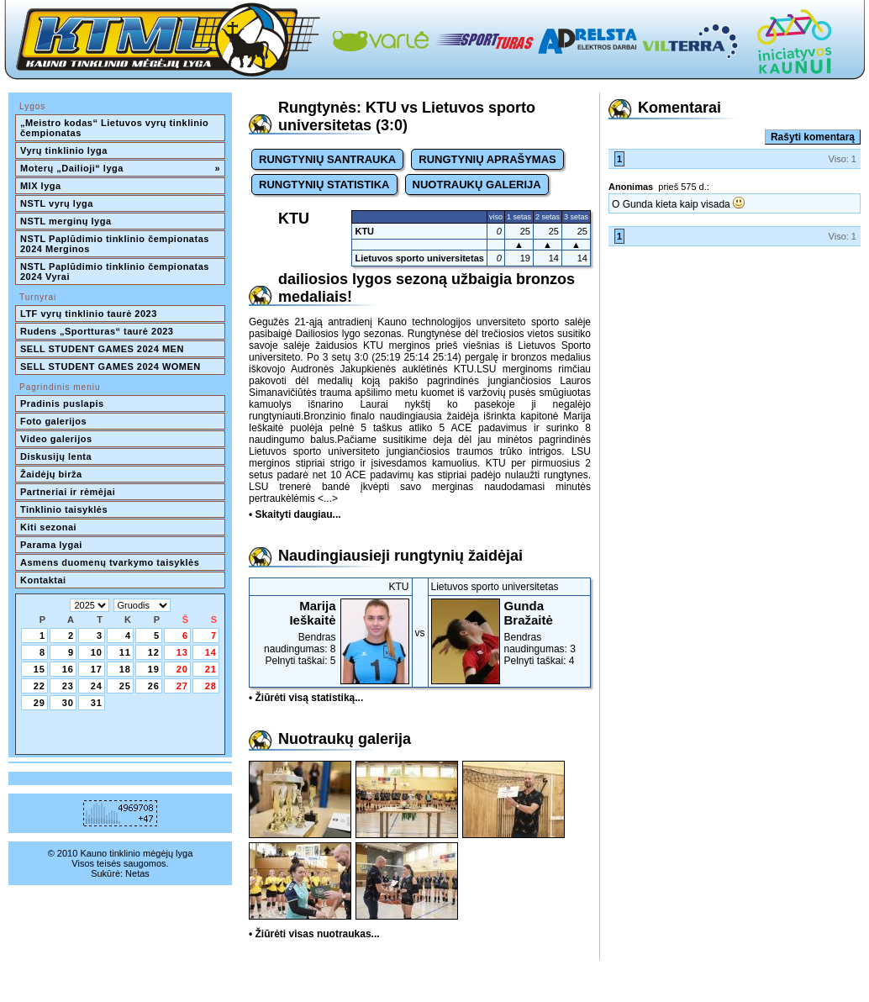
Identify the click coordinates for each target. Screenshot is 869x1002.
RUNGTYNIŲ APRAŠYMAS (487, 159)
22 (39, 686)
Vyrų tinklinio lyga (64, 150)
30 (68, 703)
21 (211, 669)
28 (211, 686)
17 (97, 669)
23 (68, 686)
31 (97, 703)
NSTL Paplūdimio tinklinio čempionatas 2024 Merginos (116, 244)
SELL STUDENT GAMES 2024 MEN (102, 349)
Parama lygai (51, 545)
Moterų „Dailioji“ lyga (120, 168)
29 (39, 703)
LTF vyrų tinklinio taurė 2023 (88, 314)
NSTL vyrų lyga (56, 203)
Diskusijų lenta (56, 456)
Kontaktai (43, 580)
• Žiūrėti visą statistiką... (306, 698)
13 (182, 652)
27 (182, 686)
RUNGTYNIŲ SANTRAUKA (327, 159)
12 (154, 652)
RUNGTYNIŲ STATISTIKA (324, 184)
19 (154, 669)
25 (125, 686)
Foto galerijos (53, 421)
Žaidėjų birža (51, 474)
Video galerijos (56, 439)
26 (154, 686)
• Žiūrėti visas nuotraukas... (314, 934)
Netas (137, 873)
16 (68, 669)
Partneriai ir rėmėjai (67, 492)
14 (211, 652)
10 (97, 652)
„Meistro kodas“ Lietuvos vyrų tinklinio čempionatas (116, 128)
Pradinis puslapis (62, 403)
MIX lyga (40, 186)
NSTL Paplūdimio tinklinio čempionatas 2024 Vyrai (116, 271)
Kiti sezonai (48, 527)
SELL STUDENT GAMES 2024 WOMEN (110, 366)
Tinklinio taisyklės (64, 509)
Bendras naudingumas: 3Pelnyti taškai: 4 (509, 633)
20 (182, 669)
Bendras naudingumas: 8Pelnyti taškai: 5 (330, 633)
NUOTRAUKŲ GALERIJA (477, 184)
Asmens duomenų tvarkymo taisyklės (109, 562)
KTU (364, 231)
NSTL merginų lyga (66, 221)
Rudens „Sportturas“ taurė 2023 (97, 331)
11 (125, 652)
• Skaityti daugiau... (295, 514)
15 (39, 669)
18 (125, 669)
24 (97, 686)
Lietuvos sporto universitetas (419, 258)
